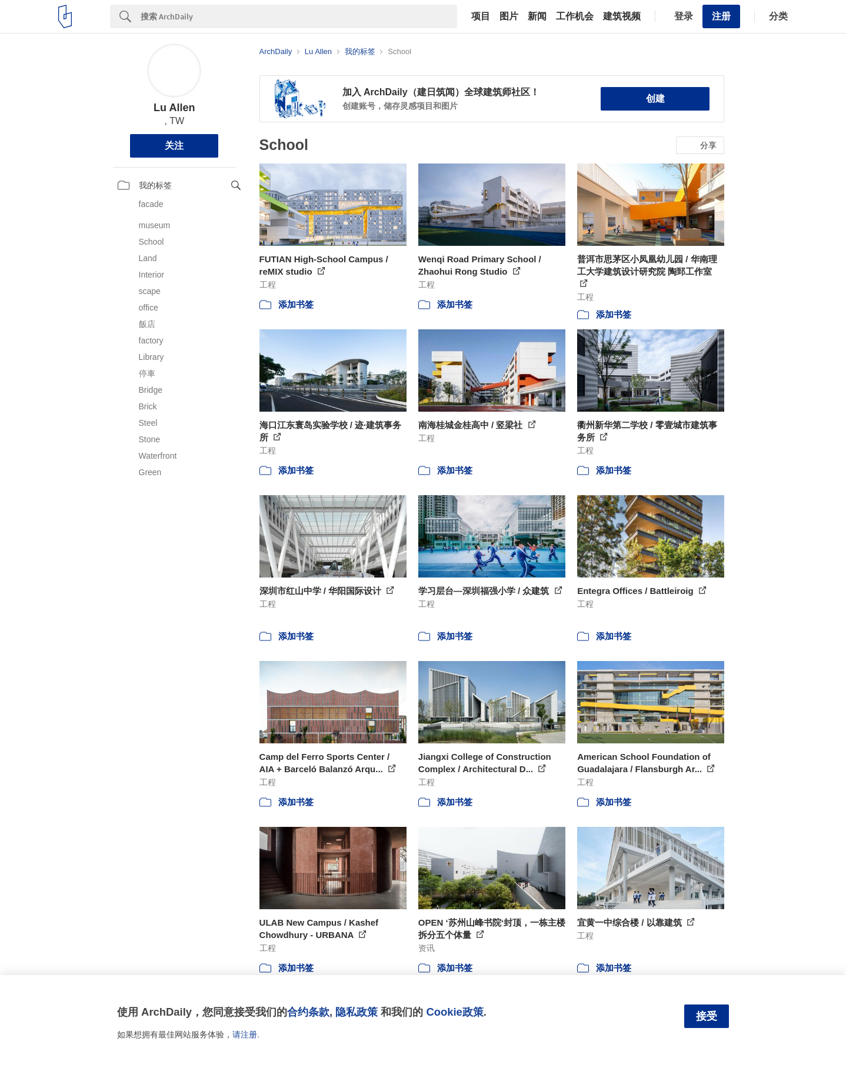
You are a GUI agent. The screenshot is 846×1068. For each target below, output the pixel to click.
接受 (706, 1016)
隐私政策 (356, 1012)
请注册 (244, 1034)
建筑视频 (622, 16)
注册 (721, 16)
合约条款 (308, 1012)
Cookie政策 (454, 1012)
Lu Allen (174, 108)
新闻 (537, 16)
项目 (480, 16)
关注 (174, 146)
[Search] (299, 16)
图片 (508, 16)
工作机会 (575, 16)
